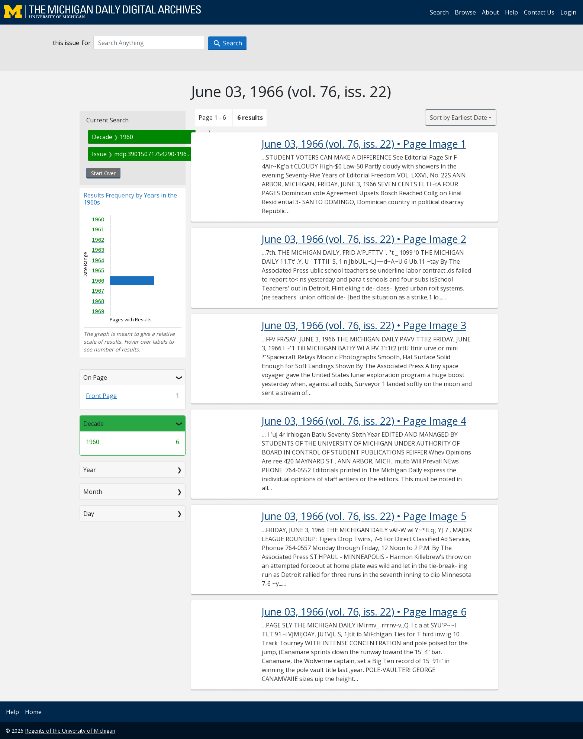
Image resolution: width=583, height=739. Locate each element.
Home (33, 712)
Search (439, 12)
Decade (93, 424)
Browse (465, 12)
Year (89, 470)
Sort (458, 117)
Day (88, 514)
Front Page (101, 396)
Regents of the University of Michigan (70, 730)
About (490, 12)
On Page (95, 377)
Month (92, 492)
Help (511, 12)
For (86, 43)
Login (568, 12)
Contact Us (539, 12)
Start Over (103, 173)
